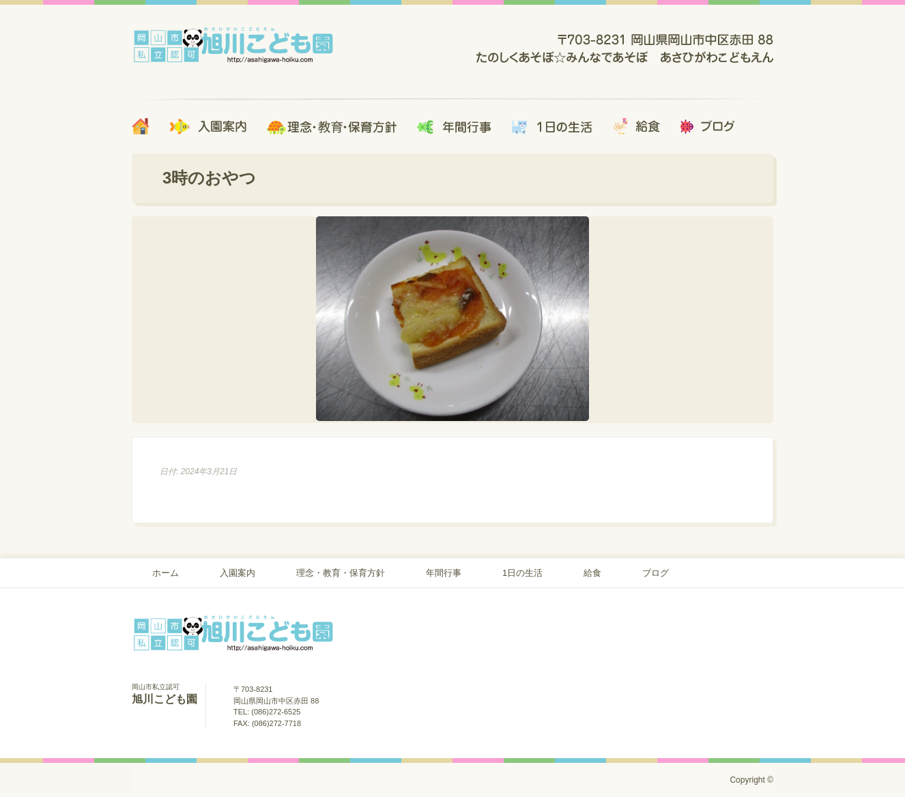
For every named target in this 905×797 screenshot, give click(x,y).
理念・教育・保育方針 (340, 573)
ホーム (165, 573)
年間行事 (443, 573)
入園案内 (237, 573)
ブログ (655, 573)
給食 (592, 573)
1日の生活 (522, 573)
